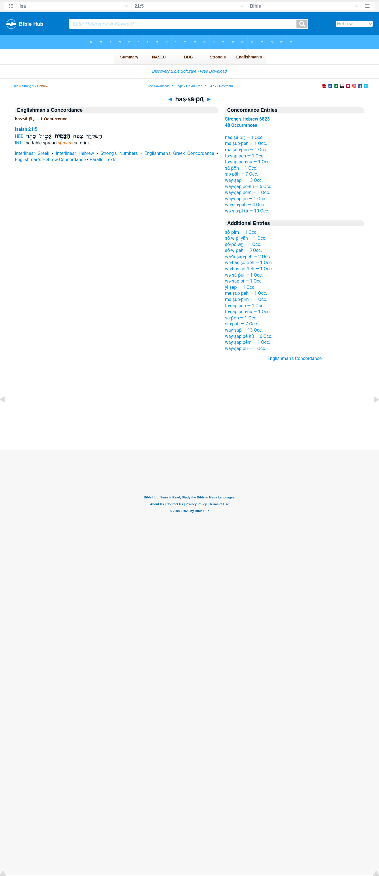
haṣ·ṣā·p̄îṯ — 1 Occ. (244, 137)
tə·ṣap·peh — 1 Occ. (245, 156)
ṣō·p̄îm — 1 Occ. (241, 232)
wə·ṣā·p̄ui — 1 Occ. (244, 275)
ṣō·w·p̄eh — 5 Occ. (243, 250)
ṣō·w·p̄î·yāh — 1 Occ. (245, 238)
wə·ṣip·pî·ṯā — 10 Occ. (247, 211)
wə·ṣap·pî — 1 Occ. (244, 281)
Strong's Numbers (119, 153)
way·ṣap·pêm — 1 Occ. (247, 192)
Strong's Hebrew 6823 (247, 119)
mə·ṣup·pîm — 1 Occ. (246, 149)
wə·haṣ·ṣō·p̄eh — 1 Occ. (249, 262)
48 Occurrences (241, 125)
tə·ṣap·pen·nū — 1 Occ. (248, 162)
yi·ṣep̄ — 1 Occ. (240, 287)
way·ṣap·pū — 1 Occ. (245, 198)
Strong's (28, 86)
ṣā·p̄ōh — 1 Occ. (241, 168)
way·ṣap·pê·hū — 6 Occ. (248, 186)
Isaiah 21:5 (26, 129)
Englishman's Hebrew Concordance (50, 159)
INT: (19, 143)
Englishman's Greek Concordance (179, 153)
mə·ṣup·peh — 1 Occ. (246, 143)
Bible (14, 86)
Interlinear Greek (32, 153)
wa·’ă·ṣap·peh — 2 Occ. (248, 256)
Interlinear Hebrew (75, 153)
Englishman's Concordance (295, 358)
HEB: (19, 136)
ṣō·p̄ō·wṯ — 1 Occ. (243, 244)
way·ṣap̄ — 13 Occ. (244, 180)
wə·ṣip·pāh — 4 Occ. (245, 204)
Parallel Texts (103, 159)
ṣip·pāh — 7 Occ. (241, 174)
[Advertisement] (189, 415)
